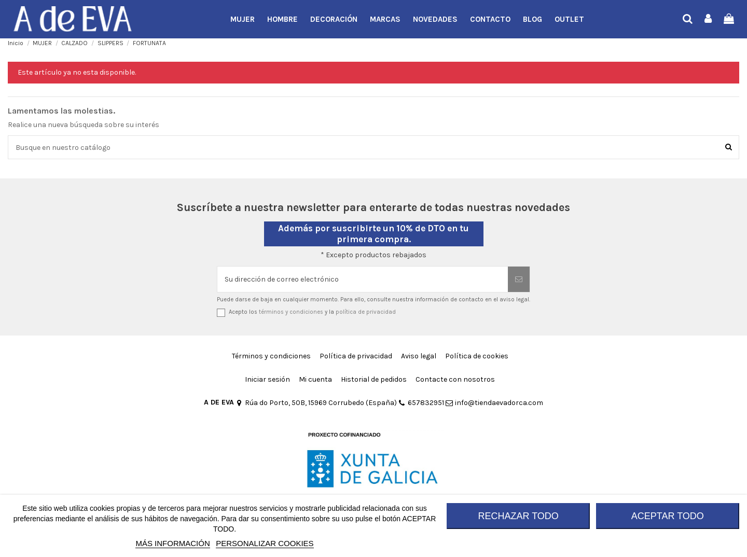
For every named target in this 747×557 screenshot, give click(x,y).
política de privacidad (366, 312)
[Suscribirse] (519, 279)
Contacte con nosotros (455, 379)
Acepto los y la (312, 312)
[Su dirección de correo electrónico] (362, 279)
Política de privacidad (356, 356)
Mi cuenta (315, 379)
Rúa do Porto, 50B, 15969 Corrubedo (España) (316, 402)
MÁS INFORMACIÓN (172, 543)
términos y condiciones (291, 312)
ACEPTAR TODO (667, 516)
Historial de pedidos (374, 379)
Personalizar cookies (264, 543)
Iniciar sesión (267, 379)
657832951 (421, 402)
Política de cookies (476, 356)
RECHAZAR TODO (518, 516)
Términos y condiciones (271, 356)
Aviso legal (418, 356)
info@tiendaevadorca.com (494, 402)
